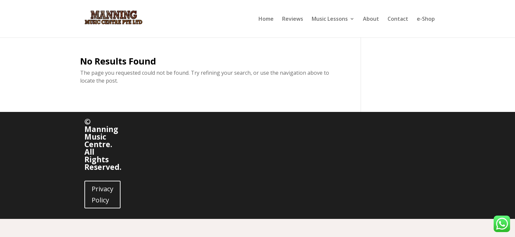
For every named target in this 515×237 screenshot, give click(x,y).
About (371, 19)
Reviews (292, 19)
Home (266, 19)
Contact (398, 19)
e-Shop (426, 19)
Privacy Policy (102, 194)
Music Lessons (330, 19)
